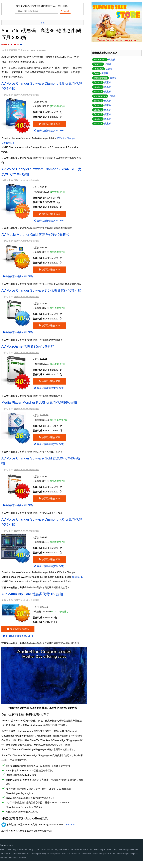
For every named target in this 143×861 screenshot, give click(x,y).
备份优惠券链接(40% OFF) (49, 130)
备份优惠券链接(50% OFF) (49, 220)
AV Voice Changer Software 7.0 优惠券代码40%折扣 (41, 290)
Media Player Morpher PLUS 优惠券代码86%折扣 (39, 402)
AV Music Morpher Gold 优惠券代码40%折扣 (35, 235)
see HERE (77, 577)
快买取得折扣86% (49, 437)
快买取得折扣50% (49, 214)
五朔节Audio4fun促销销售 (26, 94)
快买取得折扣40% (49, 123)
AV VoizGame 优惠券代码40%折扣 (27, 346)
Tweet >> (70, 824)
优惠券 (103, 59)
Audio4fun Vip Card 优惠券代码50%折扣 (32, 594)
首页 (42, 23)
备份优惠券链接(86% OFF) (49, 444)
